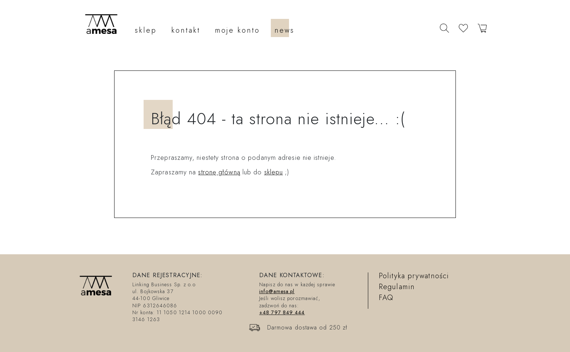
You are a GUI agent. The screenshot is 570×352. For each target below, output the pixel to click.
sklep (146, 30)
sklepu (273, 172)
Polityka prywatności (414, 276)
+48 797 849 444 (282, 312)
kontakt (185, 30)
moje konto (237, 30)
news (284, 30)
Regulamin (397, 287)
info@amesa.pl (276, 291)
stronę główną (219, 172)
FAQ (386, 297)
